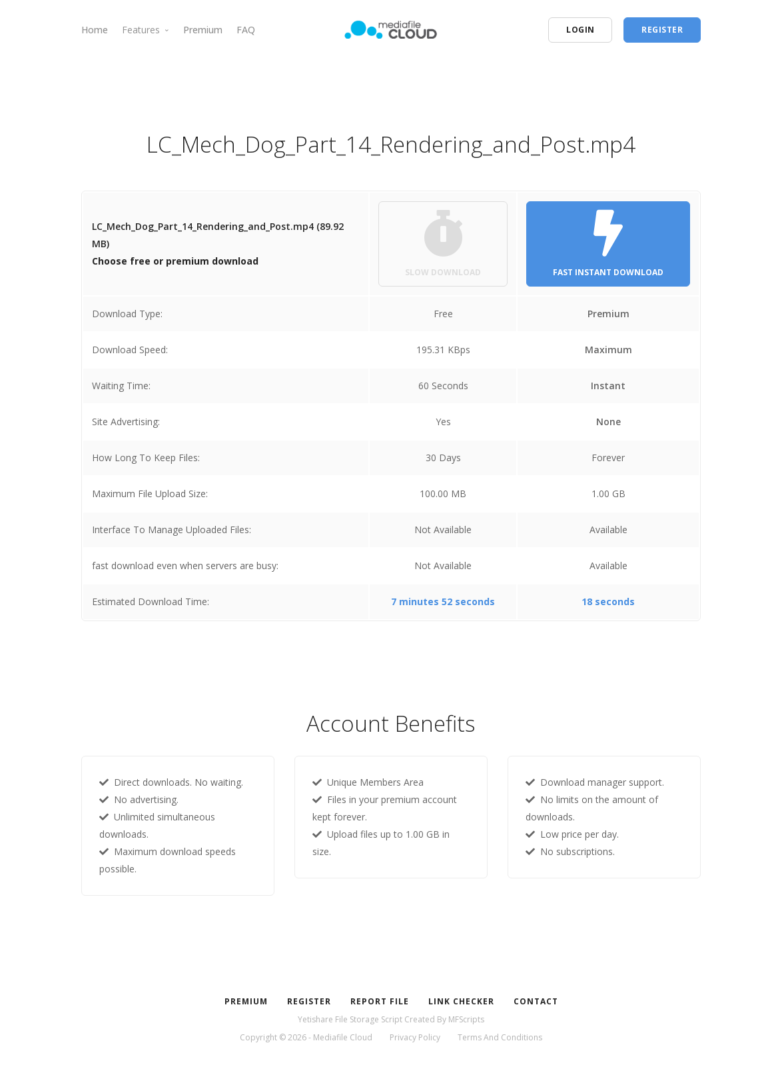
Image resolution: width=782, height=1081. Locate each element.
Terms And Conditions (500, 1037)
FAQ (245, 29)
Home (94, 29)
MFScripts (466, 1019)
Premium (202, 29)
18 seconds (608, 601)
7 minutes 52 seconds (443, 601)
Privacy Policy (415, 1037)
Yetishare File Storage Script (350, 1019)
